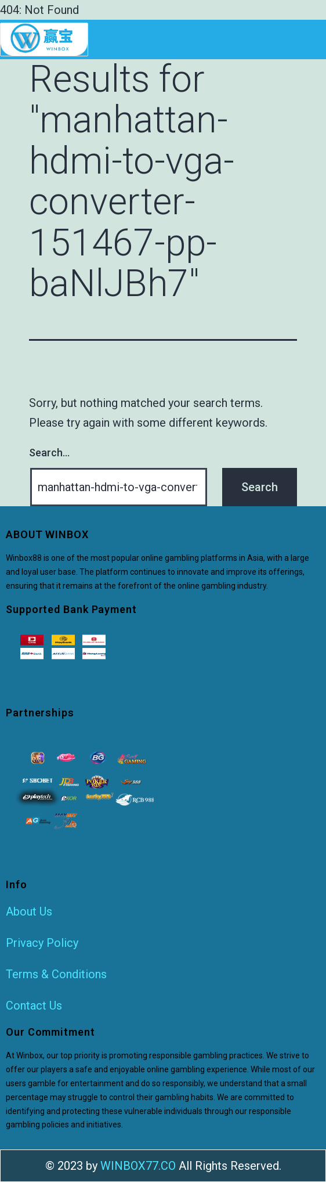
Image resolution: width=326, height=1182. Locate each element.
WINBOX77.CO (138, 1166)
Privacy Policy (42, 943)
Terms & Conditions (56, 974)
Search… (49, 452)
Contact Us (34, 1005)
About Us (29, 911)
